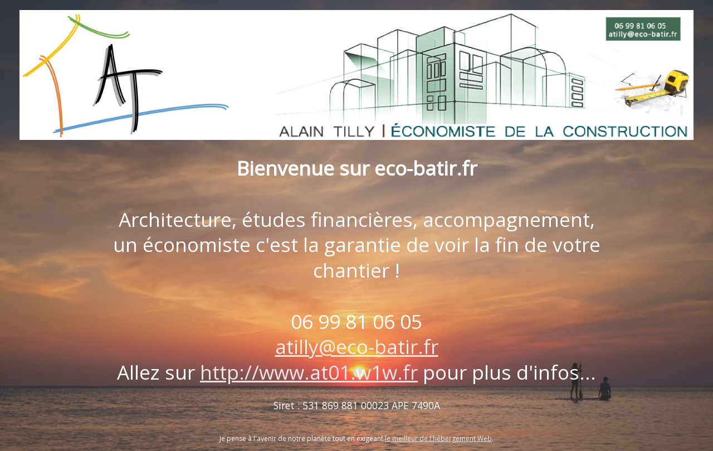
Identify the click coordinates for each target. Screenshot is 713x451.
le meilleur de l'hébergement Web (438, 438)
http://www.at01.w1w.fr (309, 371)
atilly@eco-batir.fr (356, 346)
